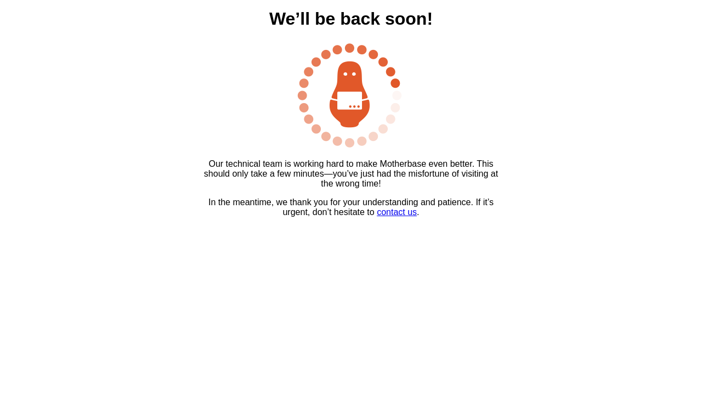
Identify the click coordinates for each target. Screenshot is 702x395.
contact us (397, 212)
